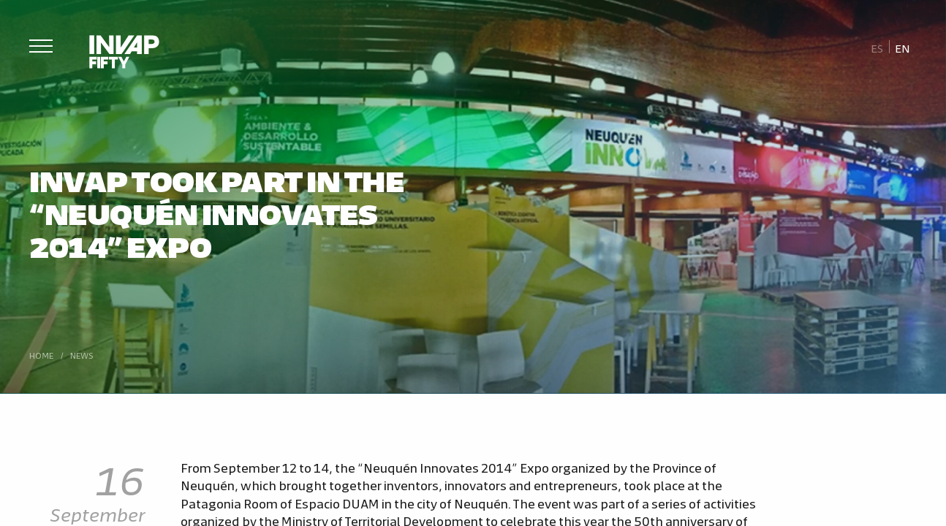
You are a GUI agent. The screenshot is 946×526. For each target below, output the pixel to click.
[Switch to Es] (877, 47)
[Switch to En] (903, 47)
